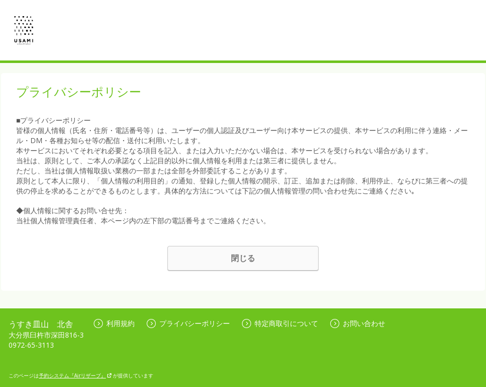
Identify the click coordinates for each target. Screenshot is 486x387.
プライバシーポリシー (188, 323)
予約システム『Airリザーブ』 (75, 375)
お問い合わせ (357, 323)
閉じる (243, 258)
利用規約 (114, 323)
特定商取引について (280, 323)
